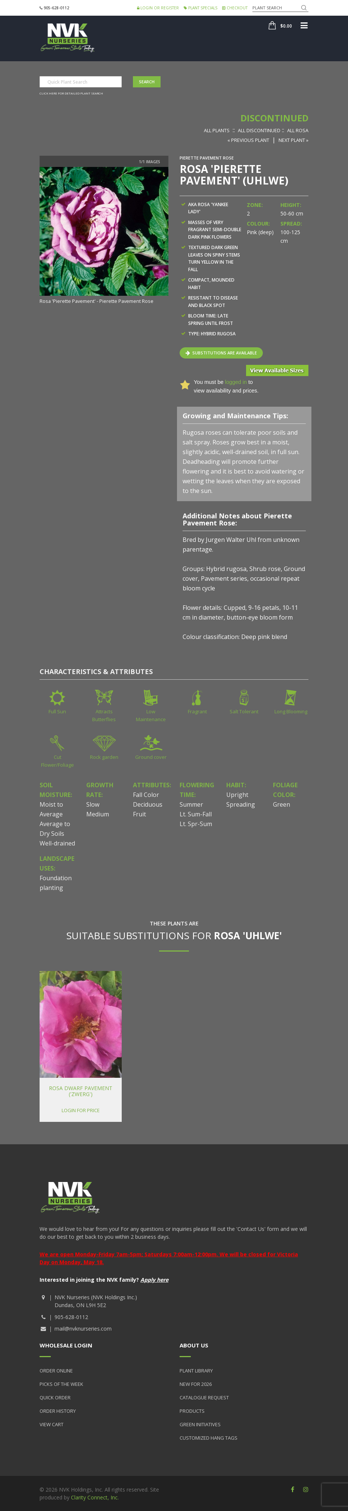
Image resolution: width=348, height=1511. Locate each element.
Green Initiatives (200, 1424)
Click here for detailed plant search (71, 93)
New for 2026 (196, 1384)
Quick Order (55, 1397)
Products (192, 1411)
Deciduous (147, 804)
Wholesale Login (66, 1345)
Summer (191, 804)
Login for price (81, 1110)
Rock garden (104, 757)
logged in (235, 382)
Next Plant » (293, 140)
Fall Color (146, 795)
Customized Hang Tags (208, 1437)
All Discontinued (259, 130)
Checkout (235, 7)
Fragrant (197, 711)
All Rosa (297, 130)
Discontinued (274, 118)
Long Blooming (290, 711)
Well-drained (57, 843)
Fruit (139, 814)
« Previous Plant (248, 140)
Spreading (240, 804)
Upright (237, 795)
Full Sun (57, 711)
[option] (104, 236)
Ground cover (151, 757)
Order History (58, 1411)
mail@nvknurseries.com (83, 1328)
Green (281, 804)
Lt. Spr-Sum (196, 824)
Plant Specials (200, 7)
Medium (97, 814)
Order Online (56, 1370)
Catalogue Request (204, 1397)
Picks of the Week (61, 1384)
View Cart (51, 1424)
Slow (92, 804)
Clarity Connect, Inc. (95, 1497)
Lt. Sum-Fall (196, 814)
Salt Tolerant (244, 711)
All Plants (217, 130)
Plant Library (196, 1370)
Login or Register (158, 7)
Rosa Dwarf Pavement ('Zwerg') (80, 1091)
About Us (194, 1345)
